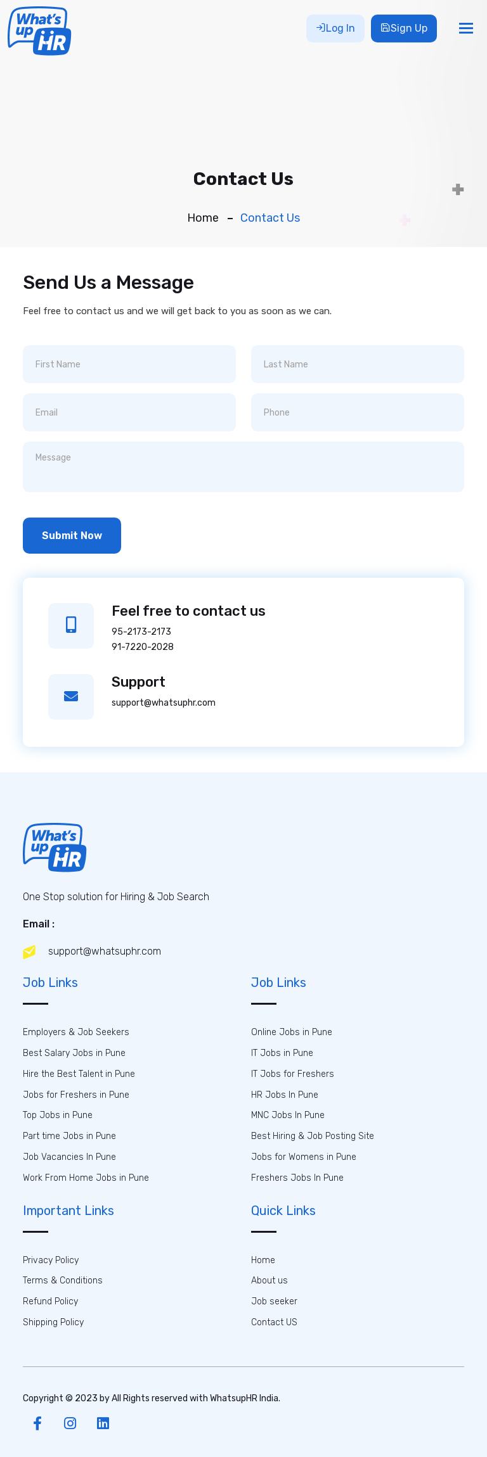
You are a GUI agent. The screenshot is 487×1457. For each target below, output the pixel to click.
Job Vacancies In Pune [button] (69, 1157)
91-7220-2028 (143, 647)
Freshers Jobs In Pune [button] (297, 1178)
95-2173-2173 (141, 632)
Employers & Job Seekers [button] (76, 1032)
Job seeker (274, 1301)
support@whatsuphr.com (164, 702)
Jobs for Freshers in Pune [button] (76, 1095)
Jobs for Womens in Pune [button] (303, 1157)
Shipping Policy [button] (53, 1322)
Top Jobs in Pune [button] (58, 1115)
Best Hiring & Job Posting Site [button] (312, 1136)
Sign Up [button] (403, 28)
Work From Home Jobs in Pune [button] (86, 1178)
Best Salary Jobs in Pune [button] (74, 1053)
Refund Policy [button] (50, 1301)
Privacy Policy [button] (51, 1260)
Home (203, 218)
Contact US (274, 1322)
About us (269, 1280)
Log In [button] (335, 28)
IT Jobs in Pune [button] (282, 1053)
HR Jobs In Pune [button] (284, 1095)
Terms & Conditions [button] (63, 1280)
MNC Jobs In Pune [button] (288, 1115)
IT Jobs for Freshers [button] (292, 1074)
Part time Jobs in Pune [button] (69, 1136)
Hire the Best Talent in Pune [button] (79, 1074)
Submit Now (72, 536)
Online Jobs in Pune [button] (291, 1032)
